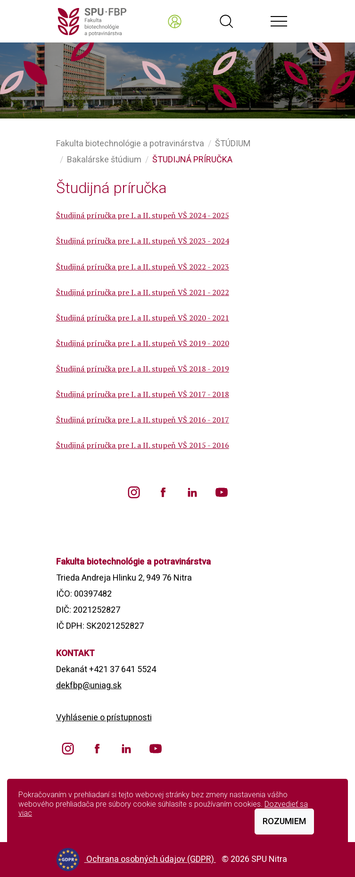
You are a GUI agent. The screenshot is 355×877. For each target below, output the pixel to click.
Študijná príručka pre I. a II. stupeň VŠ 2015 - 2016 (142, 445)
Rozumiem (284, 821)
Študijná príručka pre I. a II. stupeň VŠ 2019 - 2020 (142, 343)
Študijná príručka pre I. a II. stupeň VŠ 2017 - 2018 (142, 394)
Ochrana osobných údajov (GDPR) (151, 859)
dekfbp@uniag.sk (89, 685)
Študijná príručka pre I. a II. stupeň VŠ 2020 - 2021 (142, 317)
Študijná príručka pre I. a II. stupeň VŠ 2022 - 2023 (142, 266)
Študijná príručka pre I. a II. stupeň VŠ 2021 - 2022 (142, 292)
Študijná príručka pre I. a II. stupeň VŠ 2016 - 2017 (142, 419)
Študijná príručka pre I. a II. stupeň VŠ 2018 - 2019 (142, 368)
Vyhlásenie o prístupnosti (104, 717)
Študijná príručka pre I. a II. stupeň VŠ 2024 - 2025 (142, 215)
